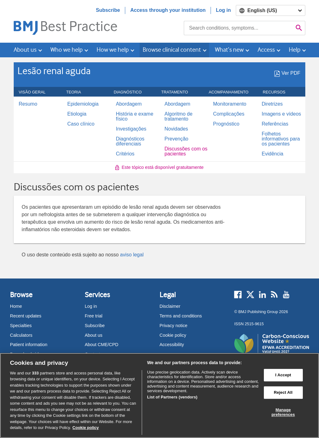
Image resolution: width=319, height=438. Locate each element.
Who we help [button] (66, 49)
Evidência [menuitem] (272, 153)
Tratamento (178, 92)
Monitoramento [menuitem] (229, 104)
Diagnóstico (131, 92)
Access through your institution (168, 10)
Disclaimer (170, 306)
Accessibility (172, 344)
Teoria (77, 92)
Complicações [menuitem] (228, 114)
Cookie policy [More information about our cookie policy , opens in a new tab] (86, 427)
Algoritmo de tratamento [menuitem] (178, 116)
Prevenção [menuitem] (176, 138)
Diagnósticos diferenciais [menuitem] (130, 141)
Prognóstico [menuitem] (226, 123)
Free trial (93, 315)
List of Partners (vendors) (172, 397)
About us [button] (25, 49)
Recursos (278, 92)
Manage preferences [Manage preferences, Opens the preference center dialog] (283, 412)
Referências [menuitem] (275, 123)
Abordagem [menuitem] (129, 104)
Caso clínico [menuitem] (80, 123)
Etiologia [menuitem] (76, 114)
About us (93, 335)
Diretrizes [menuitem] (272, 104)
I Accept (283, 375)
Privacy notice (174, 325)
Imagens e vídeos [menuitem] (281, 114)
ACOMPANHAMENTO (232, 92)
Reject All (283, 392)
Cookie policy (173, 335)
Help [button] (294, 49)
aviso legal (132, 254)
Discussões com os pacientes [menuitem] (185, 151)
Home (16, 306)
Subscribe (108, 10)
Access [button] (266, 49)
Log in (223, 10)
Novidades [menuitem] (176, 128)
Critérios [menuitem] (125, 153)
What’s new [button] (229, 49)
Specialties (21, 325)
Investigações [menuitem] (131, 128)
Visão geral (35, 92)
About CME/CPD (101, 344)
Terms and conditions (181, 315)
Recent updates (25, 315)
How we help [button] (113, 49)
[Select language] (270, 10)
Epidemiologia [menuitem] (83, 104)
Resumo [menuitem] (28, 104)
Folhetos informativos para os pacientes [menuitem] (281, 138)
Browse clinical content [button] (172, 49)
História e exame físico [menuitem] (134, 116)
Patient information (28, 344)
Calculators (21, 335)
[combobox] (238, 28)
